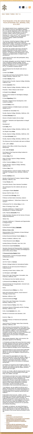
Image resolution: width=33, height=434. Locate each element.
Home (3, 14)
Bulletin (7, 14)
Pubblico (13, 14)
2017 (17, 14)
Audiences (9, 415)
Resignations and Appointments (14, 417)
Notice (8, 422)
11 (20, 14)
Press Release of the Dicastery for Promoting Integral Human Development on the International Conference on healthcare (18, 420)
